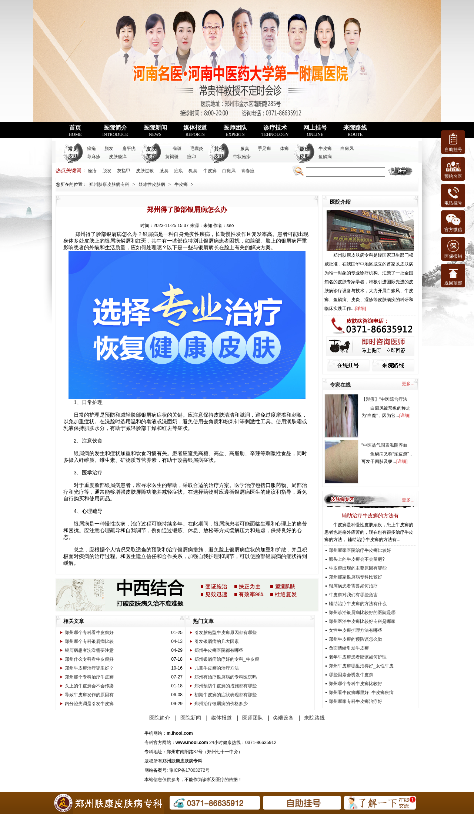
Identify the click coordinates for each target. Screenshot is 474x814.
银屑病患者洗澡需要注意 (89, 650)
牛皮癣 (325, 148)
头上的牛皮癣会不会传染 (89, 685)
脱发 (108, 148)
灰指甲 (123, 170)
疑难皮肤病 (304, 156)
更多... (408, 383)
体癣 (284, 148)
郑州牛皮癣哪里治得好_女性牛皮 (361, 665)
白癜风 (347, 148)
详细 (360, 308)
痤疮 (91, 148)
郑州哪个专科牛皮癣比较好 (355, 683)
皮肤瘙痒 (118, 156)
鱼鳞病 (325, 156)
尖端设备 (283, 718)
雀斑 (177, 148)
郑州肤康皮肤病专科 (109, 184)
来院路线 (355, 130)
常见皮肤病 (73, 156)
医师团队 (235, 130)
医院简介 (115, 130)
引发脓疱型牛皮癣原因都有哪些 (225, 632)
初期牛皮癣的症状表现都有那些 (225, 694)
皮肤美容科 (151, 156)
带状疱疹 (242, 156)
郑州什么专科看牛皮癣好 (89, 659)
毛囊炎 (196, 148)
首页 (75, 130)
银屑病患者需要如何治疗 (353, 585)
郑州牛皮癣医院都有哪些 (218, 650)
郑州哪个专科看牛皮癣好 (89, 632)
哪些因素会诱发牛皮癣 (351, 674)
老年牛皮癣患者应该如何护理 (358, 657)
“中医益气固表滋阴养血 (384, 445)
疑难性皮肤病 (151, 184)
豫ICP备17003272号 (189, 770)
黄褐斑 (171, 156)
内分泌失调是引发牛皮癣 (89, 703)
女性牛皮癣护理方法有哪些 (355, 630)
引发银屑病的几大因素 (216, 641)
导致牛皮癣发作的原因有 (89, 694)
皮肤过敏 (145, 170)
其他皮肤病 (219, 156)
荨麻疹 (93, 156)
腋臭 (244, 148)
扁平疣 (129, 148)
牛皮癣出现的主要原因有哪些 (358, 568)
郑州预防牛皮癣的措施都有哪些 (225, 685)
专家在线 (340, 385)
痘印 (191, 156)
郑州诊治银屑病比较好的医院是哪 (362, 612)
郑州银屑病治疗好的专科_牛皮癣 (226, 659)
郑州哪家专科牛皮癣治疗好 (355, 701)
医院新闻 (155, 130)
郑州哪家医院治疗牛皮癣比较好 (360, 550)
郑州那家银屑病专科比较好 (355, 577)
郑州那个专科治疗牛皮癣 (89, 677)
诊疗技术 (275, 130)
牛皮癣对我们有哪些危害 (353, 594)
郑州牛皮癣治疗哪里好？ (89, 668)
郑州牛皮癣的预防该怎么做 (355, 639)
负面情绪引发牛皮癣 (349, 648)
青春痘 (247, 170)
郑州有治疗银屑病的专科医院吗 (225, 677)
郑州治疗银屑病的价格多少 (221, 703)
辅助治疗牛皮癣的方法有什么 (358, 603)
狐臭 (192, 170)
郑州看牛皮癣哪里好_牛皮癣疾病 (361, 692)
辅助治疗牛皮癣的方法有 (370, 515)
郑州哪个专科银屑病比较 (89, 641)
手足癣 (264, 148)
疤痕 (178, 170)
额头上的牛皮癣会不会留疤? (357, 559)
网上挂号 (315, 130)
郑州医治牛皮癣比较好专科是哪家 (362, 621)
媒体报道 (195, 130)
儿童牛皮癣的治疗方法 (216, 668)
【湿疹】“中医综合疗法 (384, 399)
